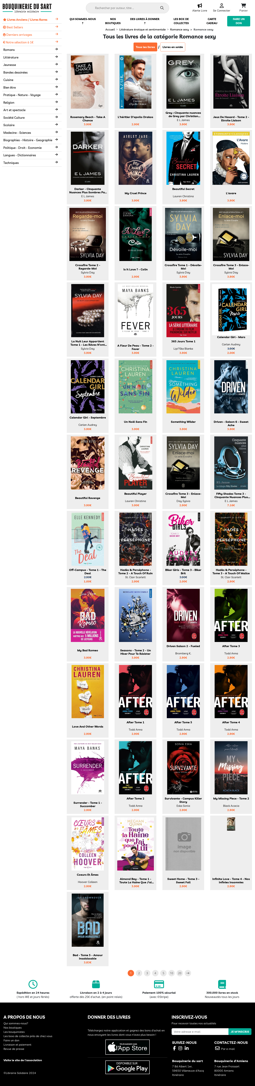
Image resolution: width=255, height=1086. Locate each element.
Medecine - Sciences (17, 132)
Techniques (11, 163)
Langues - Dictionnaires (19, 155)
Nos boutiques (13, 1027)
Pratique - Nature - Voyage (22, 95)
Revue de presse (14, 1049)
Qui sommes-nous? (16, 1023)
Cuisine (8, 80)
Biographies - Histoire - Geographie (27, 140)
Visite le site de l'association (23, 1060)
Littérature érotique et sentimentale (142, 29)
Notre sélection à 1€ (18, 42)
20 (179, 973)
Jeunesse (9, 65)
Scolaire (9, 125)
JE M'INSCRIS (240, 1031)
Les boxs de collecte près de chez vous (28, 1036)
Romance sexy (179, 29)
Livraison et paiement (17, 1044)
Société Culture (14, 117)
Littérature (10, 57)
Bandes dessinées (15, 72)
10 (171, 973)
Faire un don (11, 1040)
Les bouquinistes (14, 1032)
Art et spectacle (14, 110)
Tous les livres (145, 47)
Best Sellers (13, 27)
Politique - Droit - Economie (22, 148)
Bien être (9, 87)
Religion (8, 102)
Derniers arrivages (17, 35)
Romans (9, 50)
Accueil (110, 29)
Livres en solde (173, 47)
